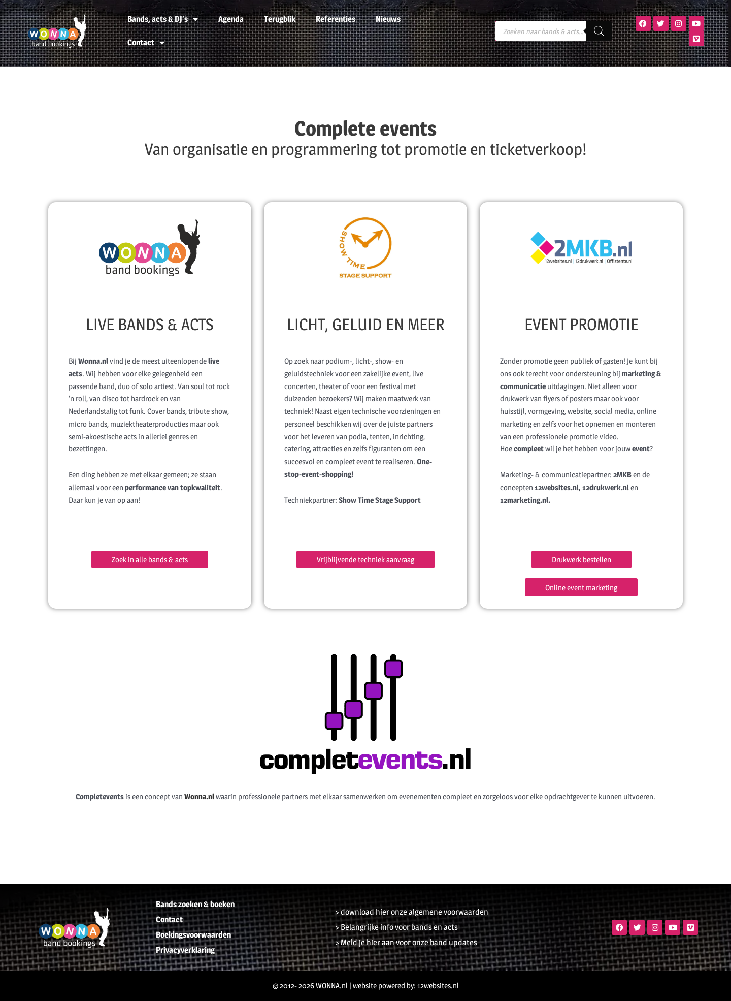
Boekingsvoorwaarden (193, 935)
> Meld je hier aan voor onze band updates (406, 942)
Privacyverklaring (185, 950)
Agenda (231, 19)
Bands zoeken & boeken (195, 904)
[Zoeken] (599, 31)
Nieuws (388, 19)
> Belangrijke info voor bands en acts (396, 927)
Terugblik (279, 19)
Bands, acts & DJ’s (162, 19)
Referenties (335, 19)
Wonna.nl (199, 796)
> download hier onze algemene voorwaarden (411, 912)
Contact (145, 43)
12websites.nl (438, 985)
